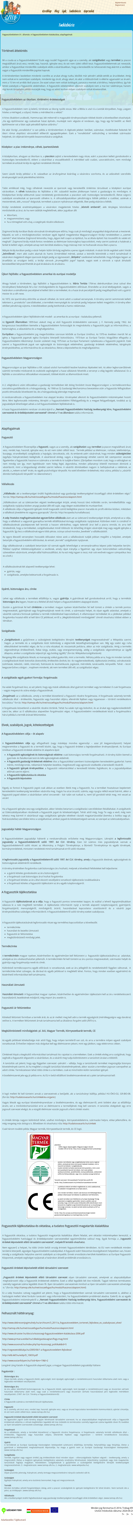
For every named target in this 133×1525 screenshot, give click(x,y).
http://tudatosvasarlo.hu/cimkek (79, 1123)
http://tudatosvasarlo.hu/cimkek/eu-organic (32, 1097)
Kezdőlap (47, 11)
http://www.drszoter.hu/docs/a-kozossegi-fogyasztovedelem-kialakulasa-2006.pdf (43, 1333)
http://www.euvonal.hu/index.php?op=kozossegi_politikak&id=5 (34, 1344)
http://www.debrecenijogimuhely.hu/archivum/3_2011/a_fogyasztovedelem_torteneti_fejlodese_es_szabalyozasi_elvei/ (62, 1322)
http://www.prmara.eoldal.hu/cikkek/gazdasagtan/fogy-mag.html (35, 1338)
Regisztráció (120, 5)
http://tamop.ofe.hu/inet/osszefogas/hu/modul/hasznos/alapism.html (46, 496)
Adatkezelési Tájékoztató (13, 1519)
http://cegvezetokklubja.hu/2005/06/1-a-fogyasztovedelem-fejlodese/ (37, 1349)
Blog (57, 11)
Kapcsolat (89, 11)
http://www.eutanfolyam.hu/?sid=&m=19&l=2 (25, 1360)
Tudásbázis (75, 11)
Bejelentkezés (120, 2)
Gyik (64, 11)
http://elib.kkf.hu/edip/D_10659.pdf (20, 1355)
